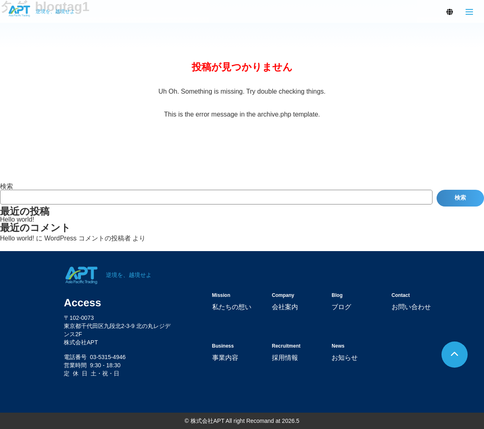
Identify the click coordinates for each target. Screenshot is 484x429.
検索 (6, 186)
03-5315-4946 (107, 357)
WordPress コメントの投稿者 (87, 238)
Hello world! (17, 219)
